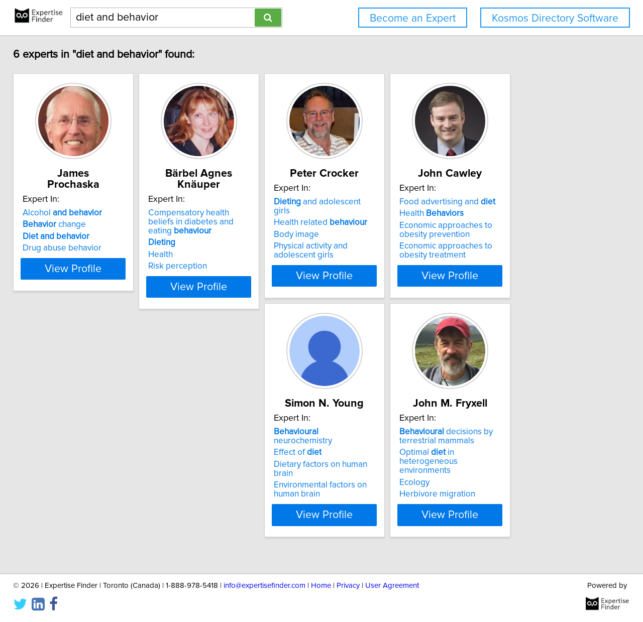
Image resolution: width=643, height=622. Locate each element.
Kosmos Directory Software (555, 18)
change (61, 224)
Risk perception (209, 257)
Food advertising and (530, 212)
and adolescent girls (383, 212)
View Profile (93, 286)
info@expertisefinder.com (264, 585)
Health (192, 245)
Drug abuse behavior (69, 248)
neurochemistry (82, 453)
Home (321, 585)
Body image (353, 236)
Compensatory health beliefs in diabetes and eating (238, 217)
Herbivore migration (218, 507)
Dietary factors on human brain (87, 477)
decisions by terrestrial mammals (227, 458)
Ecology (195, 495)
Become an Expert (413, 18)
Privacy (348, 585)
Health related (377, 224)
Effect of (53, 465)
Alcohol (69, 212)
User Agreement (392, 585)
